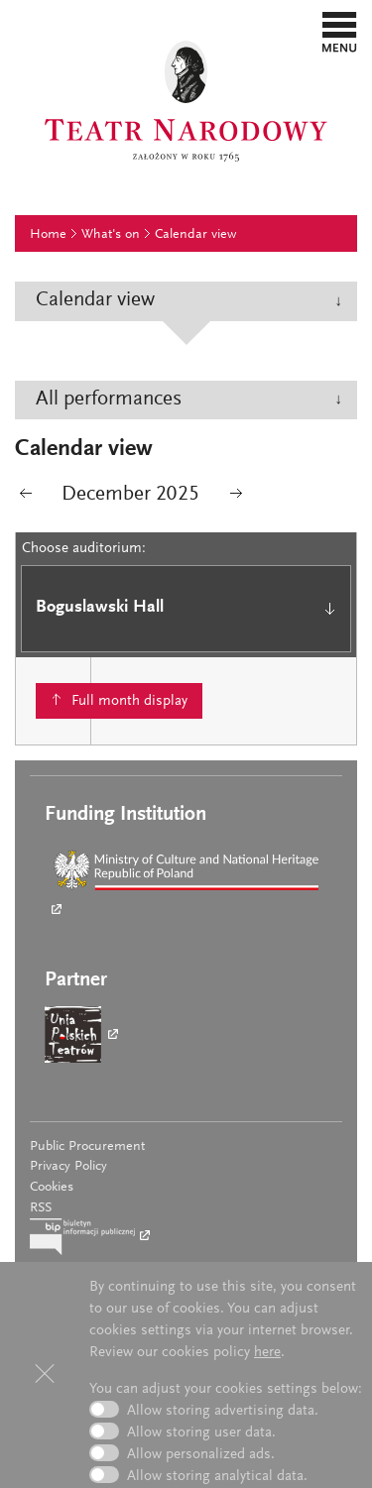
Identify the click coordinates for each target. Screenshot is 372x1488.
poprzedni (25, 497)
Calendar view (195, 235)
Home (48, 235)
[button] (339, 32)
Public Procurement (87, 1147)
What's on (110, 235)
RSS (41, 1208)
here (267, 1352)
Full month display (129, 701)
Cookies (51, 1188)
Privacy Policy (68, 1167)
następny (235, 497)
